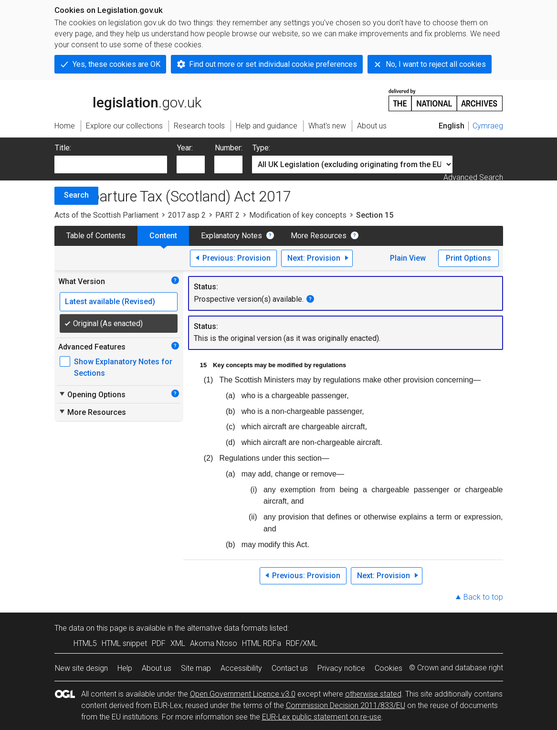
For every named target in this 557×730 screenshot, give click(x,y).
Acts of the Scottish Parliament (106, 215)
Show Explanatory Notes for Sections (123, 367)
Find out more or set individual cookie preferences (273, 64)
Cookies (388, 668)
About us (156, 668)
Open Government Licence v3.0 (242, 693)
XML (177, 643)
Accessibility (241, 668)
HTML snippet (124, 643)
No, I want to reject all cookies (436, 64)
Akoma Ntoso (213, 643)
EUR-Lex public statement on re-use (321, 716)
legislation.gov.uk (127, 99)
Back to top (483, 597)
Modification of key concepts (298, 215)
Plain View (408, 258)
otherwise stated (373, 693)
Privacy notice (341, 668)
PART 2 (227, 215)
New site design (81, 668)
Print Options (468, 258)
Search (76, 195)
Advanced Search (473, 177)
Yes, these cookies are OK (116, 64)
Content (163, 235)
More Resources (319, 235)
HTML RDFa (261, 643)
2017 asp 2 (187, 215)
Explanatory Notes (231, 235)
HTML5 (85, 643)
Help (124, 668)
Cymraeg (488, 125)
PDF (159, 643)
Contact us (290, 668)
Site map (196, 668)
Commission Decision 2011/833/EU (345, 705)
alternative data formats (227, 628)
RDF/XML (301, 643)
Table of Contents (96, 235)
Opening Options (92, 394)
